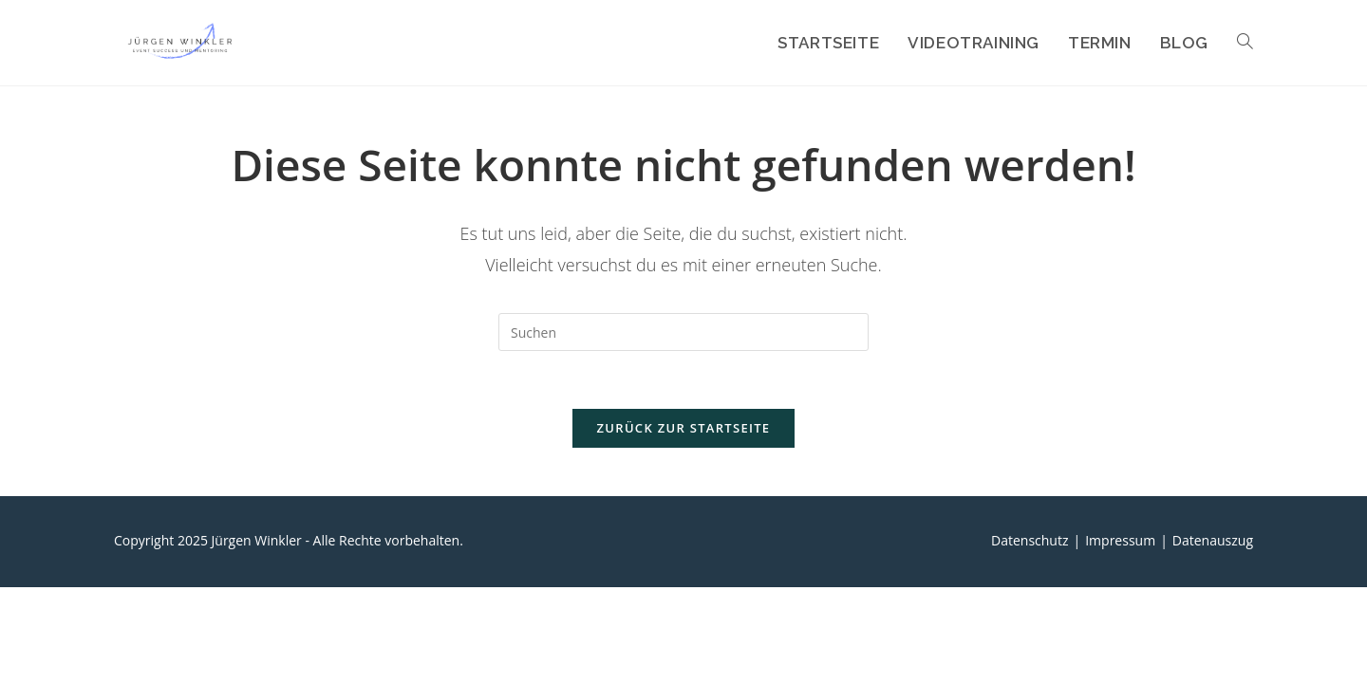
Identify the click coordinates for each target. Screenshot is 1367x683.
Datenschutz (1029, 540)
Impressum (1120, 540)
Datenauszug (1212, 540)
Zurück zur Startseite (684, 427)
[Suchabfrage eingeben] (683, 332)
